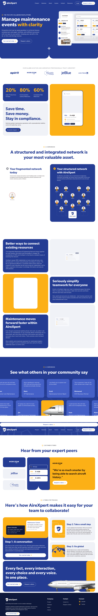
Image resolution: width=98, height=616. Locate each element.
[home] (10, 3)
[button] (37, 3)
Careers (56, 3)
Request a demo (25, 41)
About (50, 3)
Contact (63, 3)
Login (77, 3)
